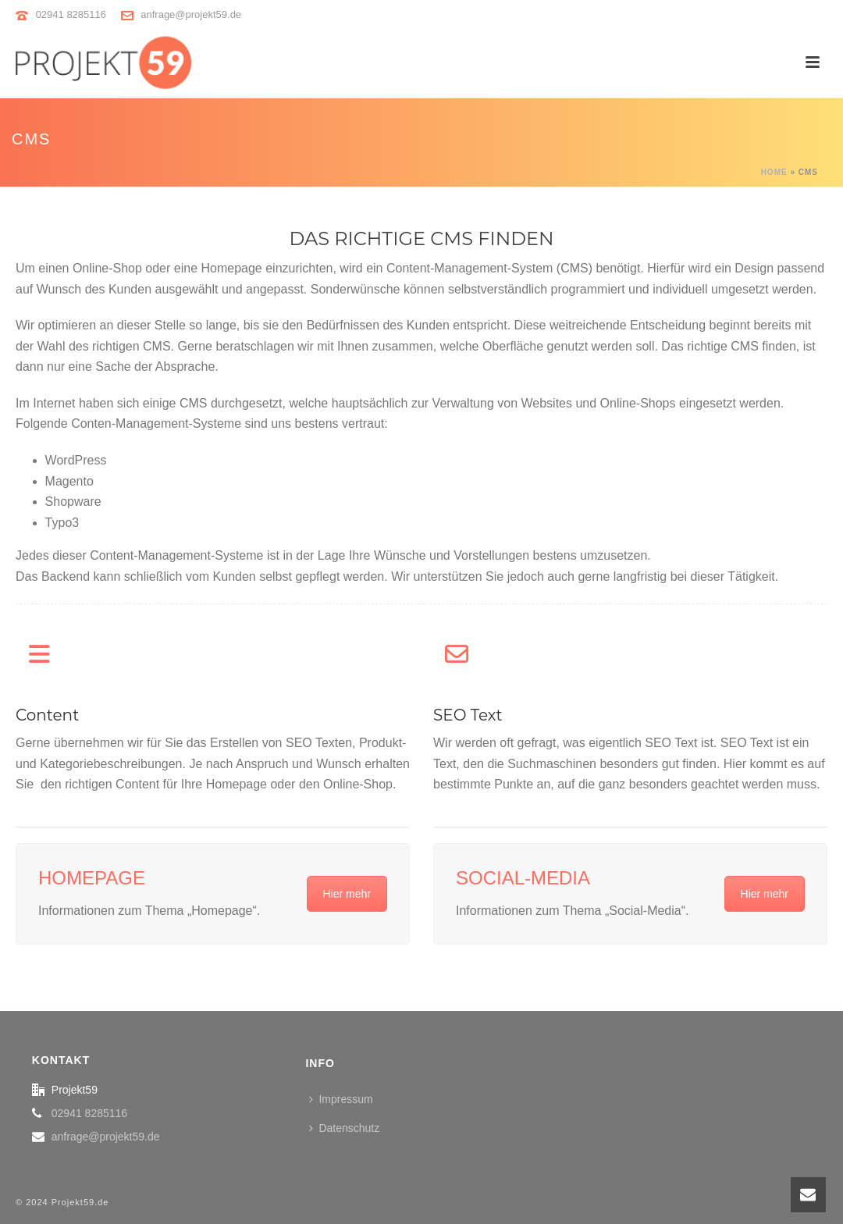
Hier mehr (347, 894)
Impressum (340, 1099)
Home (774, 172)
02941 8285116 (71, 14)
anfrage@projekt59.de (190, 14)
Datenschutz (344, 1128)
